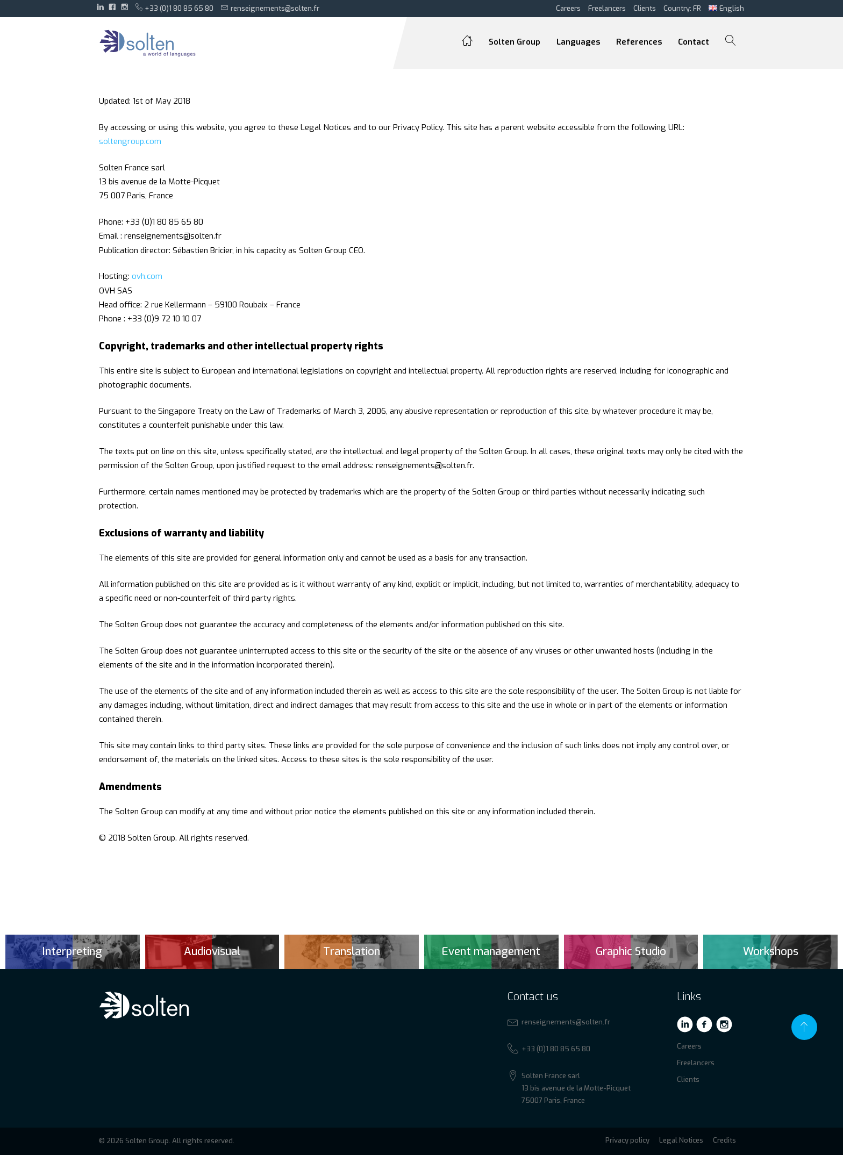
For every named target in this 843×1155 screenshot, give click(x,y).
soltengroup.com (130, 141)
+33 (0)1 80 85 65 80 (174, 8)
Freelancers (607, 8)
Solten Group (514, 42)
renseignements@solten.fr (270, 8)
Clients (644, 8)
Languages (578, 42)
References (639, 42)
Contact (693, 42)
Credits (724, 1140)
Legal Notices (681, 1140)
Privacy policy (627, 1140)
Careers (568, 8)
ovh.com (147, 276)
